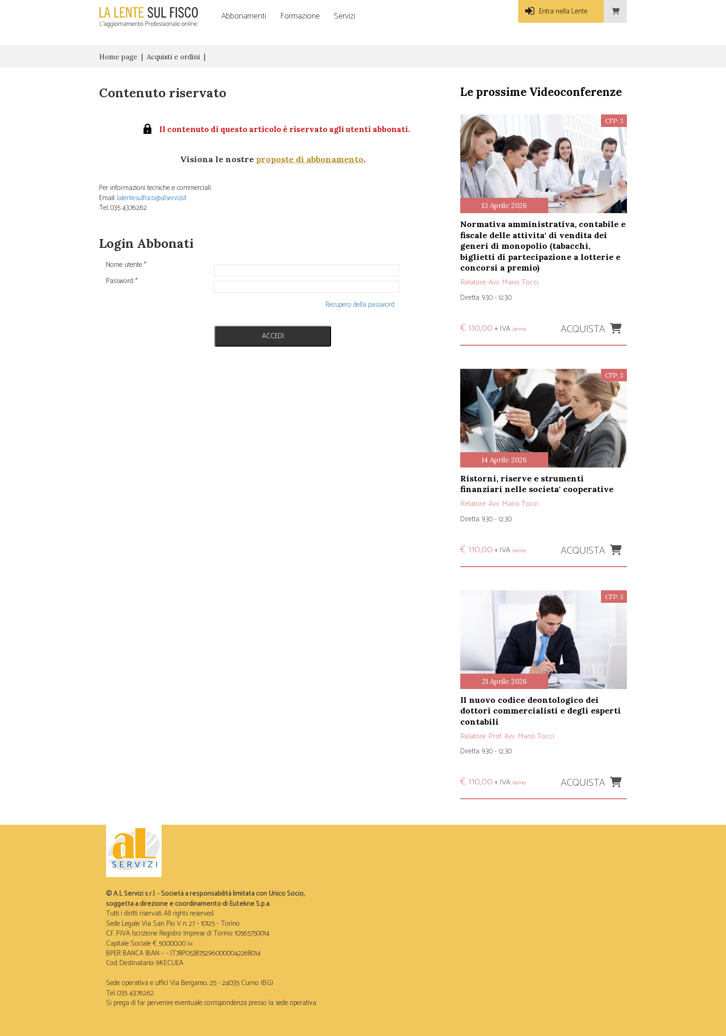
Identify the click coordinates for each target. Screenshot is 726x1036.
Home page (118, 56)
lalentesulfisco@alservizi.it (152, 198)
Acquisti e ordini (173, 56)
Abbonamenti (243, 16)
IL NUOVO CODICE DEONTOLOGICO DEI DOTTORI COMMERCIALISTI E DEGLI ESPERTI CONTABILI (540, 711)
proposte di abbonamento (309, 159)
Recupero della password (359, 304)
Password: (122, 281)
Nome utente (126, 265)
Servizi (344, 16)
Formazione (300, 16)
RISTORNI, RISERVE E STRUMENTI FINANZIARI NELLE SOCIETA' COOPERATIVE (536, 483)
